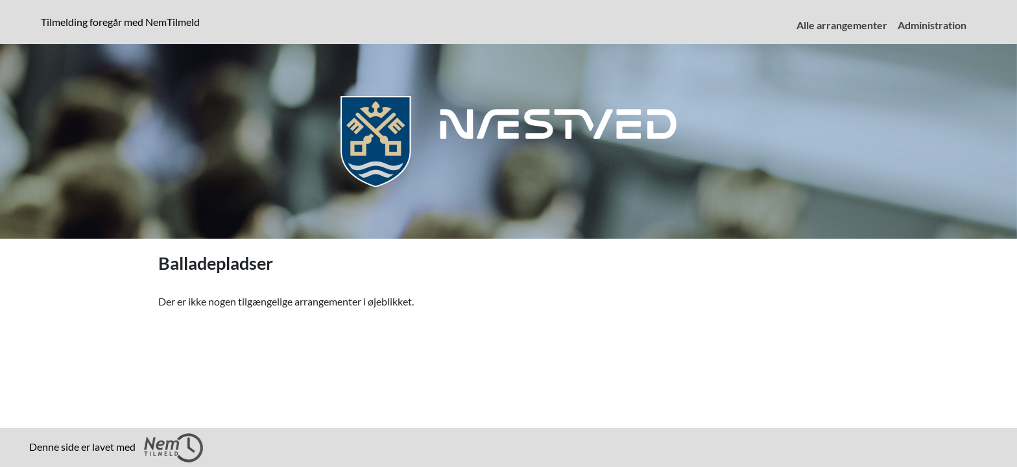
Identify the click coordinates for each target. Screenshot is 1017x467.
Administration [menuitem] (932, 25)
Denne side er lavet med (116, 447)
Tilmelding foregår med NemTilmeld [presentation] (120, 22)
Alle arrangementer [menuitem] (841, 25)
